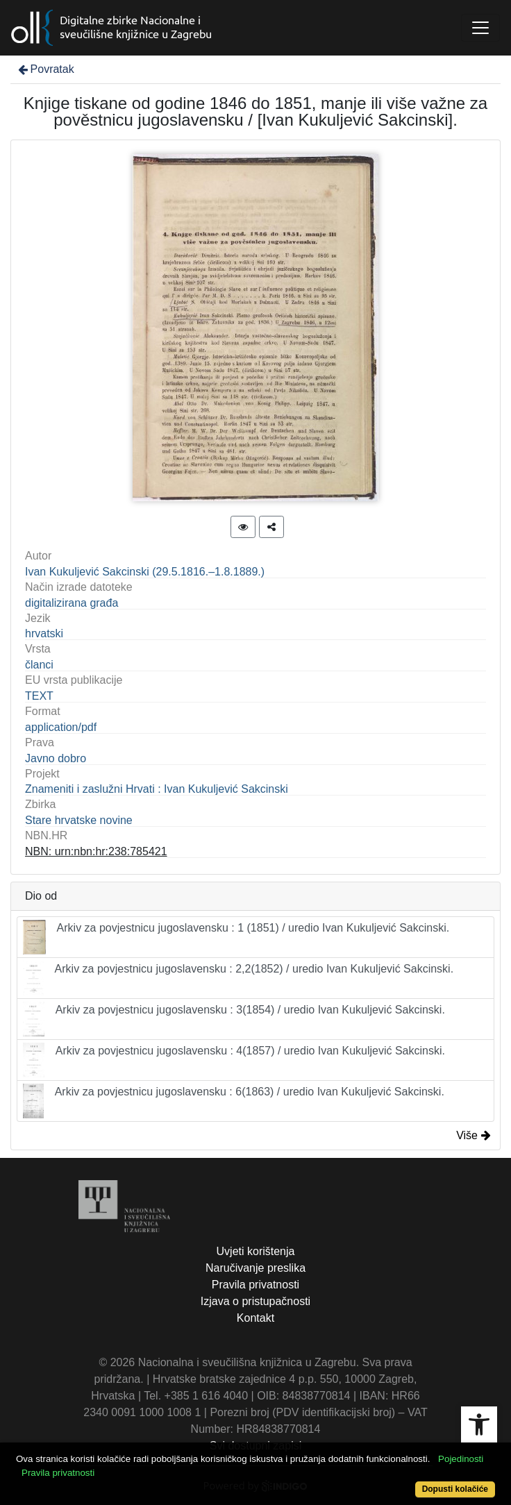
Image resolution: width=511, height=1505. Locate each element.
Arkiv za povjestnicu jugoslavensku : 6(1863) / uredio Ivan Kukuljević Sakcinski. (233, 1101)
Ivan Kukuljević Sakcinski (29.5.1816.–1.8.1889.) (145, 572)
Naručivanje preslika (255, 1268)
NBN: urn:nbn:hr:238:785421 (96, 851)
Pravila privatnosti (255, 1284)
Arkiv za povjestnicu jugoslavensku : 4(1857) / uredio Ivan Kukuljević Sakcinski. (234, 1060)
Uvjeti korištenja (256, 1251)
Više (473, 1135)
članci (39, 665)
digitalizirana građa (71, 603)
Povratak (45, 69)
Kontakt (255, 1318)
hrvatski (44, 633)
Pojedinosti (460, 1459)
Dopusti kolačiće (455, 1489)
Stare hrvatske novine (79, 820)
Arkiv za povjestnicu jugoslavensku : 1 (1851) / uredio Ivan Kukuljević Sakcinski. (236, 937)
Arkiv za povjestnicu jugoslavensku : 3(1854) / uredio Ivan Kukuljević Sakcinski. (234, 1019)
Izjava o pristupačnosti (255, 1301)
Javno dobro (55, 758)
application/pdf (61, 727)
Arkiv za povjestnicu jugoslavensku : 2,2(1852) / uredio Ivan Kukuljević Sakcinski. (238, 978)
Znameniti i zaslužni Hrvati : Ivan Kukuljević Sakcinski (156, 789)
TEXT (39, 696)
